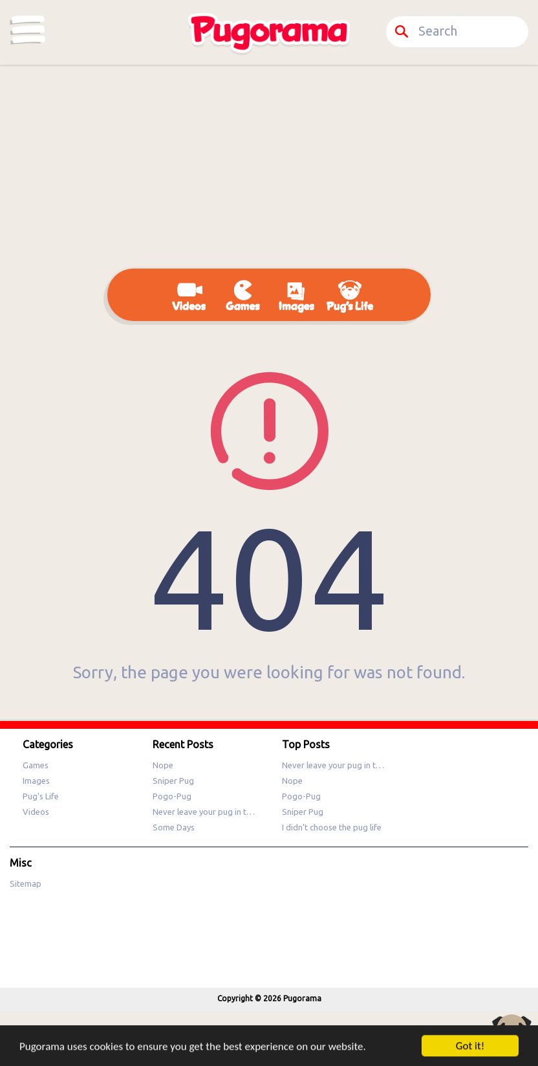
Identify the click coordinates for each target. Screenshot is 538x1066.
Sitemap (25, 883)
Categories (28, 30)
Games (35, 765)
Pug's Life (41, 796)
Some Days (174, 827)
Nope (163, 765)
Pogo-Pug (172, 796)
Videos (36, 811)
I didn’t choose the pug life (332, 827)
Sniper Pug (173, 780)
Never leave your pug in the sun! (212, 811)
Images (36, 780)
